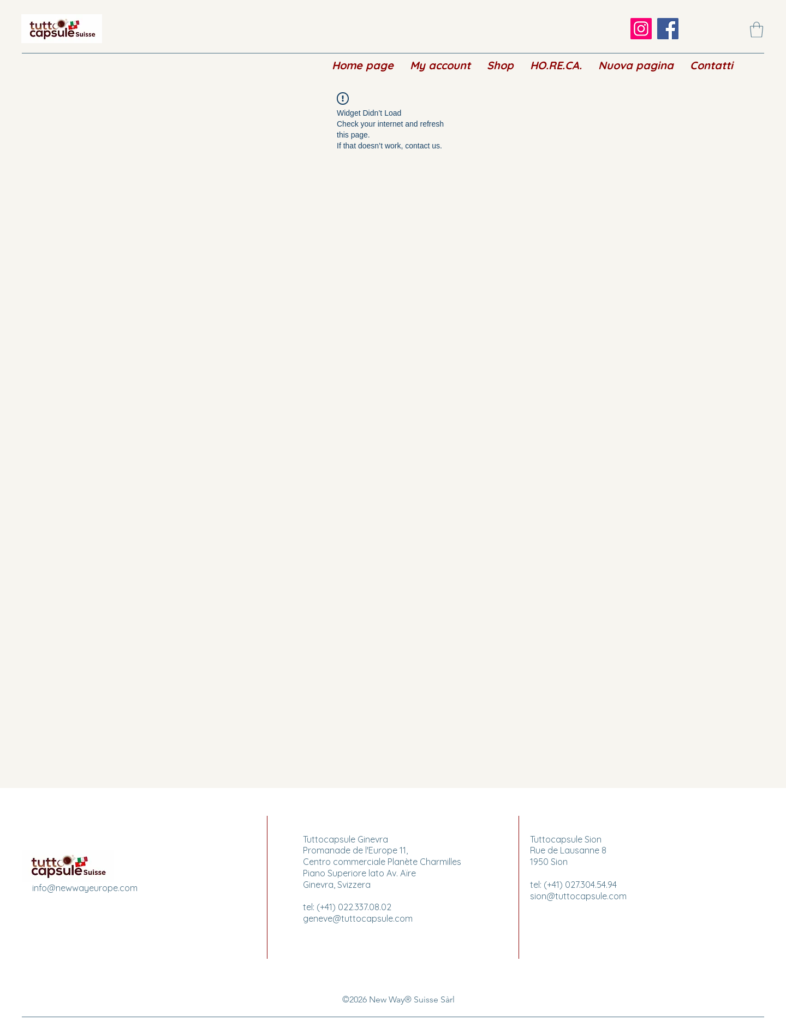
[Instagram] (641, 28)
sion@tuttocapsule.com (578, 896)
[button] (756, 30)
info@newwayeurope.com (85, 887)
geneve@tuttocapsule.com (358, 918)
